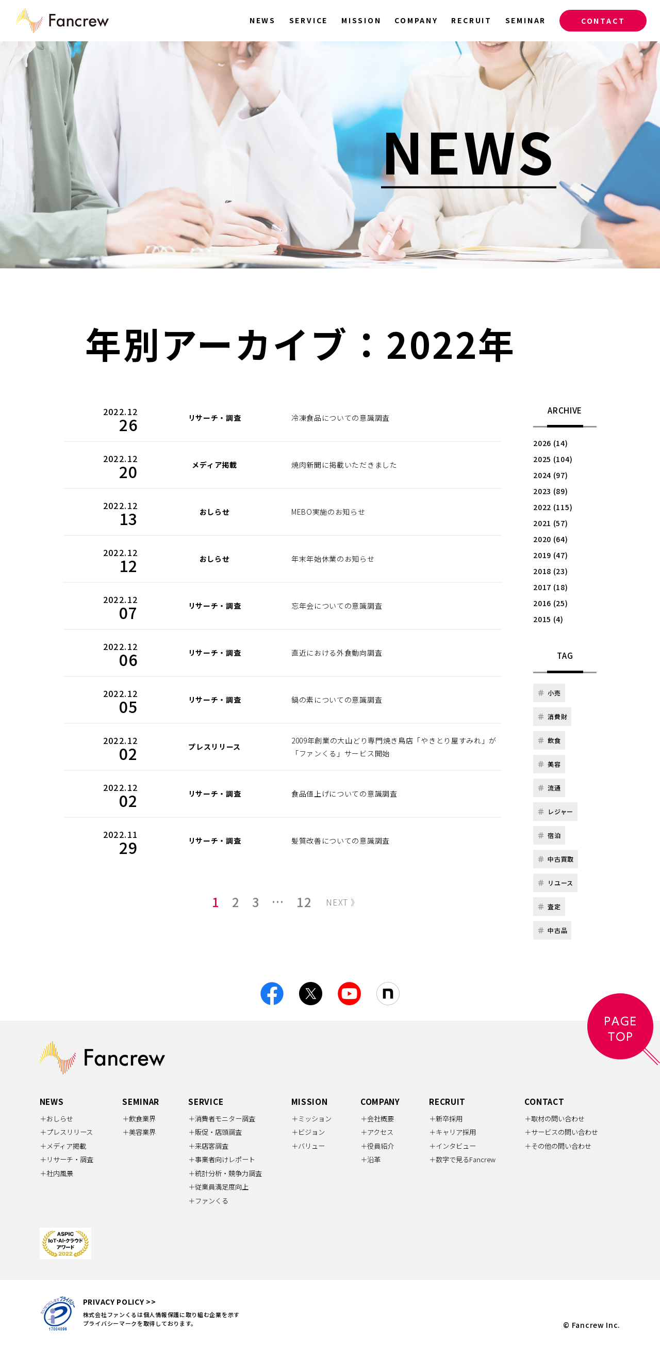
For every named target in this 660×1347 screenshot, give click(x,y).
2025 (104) (552, 459)
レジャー (555, 811)
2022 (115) (552, 507)
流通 (548, 787)
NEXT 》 (342, 902)
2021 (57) (550, 523)
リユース (555, 882)
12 (303, 902)
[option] (330, 154)
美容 (548, 763)
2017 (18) (550, 587)
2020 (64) (550, 539)
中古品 (552, 930)
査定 (548, 906)
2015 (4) (548, 619)
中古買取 (555, 858)
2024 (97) (550, 475)
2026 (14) (550, 443)
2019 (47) (550, 555)
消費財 (552, 716)
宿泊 (548, 835)
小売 (548, 692)
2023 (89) (550, 491)
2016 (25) (550, 603)
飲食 (548, 740)
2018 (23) (550, 571)
